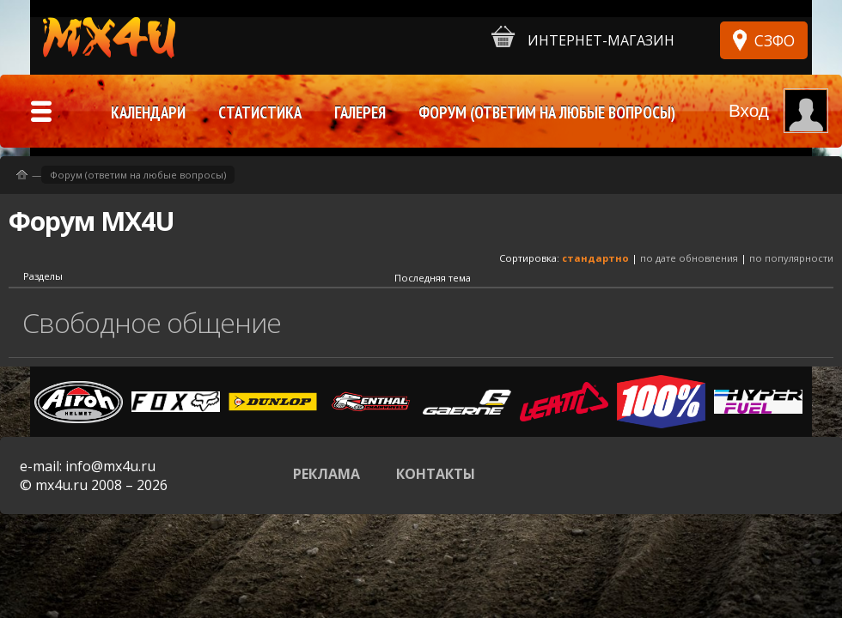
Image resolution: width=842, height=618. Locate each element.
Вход (749, 110)
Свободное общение (151, 322)
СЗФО (774, 40)
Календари (148, 112)
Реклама (326, 473)
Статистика (260, 112)
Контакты (435, 473)
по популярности (791, 257)
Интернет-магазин (582, 37)
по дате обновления (689, 257)
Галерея (360, 112)
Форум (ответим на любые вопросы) (138, 174)
